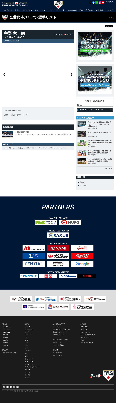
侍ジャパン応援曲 (58, 345)
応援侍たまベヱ (57, 342)
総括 (26, 353)
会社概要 (55, 350)
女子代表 (5, 345)
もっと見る (108, 168)
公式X (82, 340)
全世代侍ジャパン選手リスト (33, 17)
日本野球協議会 (57, 352)
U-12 (57, 148)
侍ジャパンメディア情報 (60, 339)
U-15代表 (5, 340)
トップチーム (10, 148)
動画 (26, 356)
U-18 (45, 148)
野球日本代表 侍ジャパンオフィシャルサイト (15, 4)
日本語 (107, 1)
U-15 (51, 148)
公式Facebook (85, 337)
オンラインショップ (87, 332)
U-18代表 (5, 337)
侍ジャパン (56, 327)
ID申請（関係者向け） (87, 343)
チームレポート (29, 361)
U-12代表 (5, 343)
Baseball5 (28, 351)
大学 (38, 148)
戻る (112, 18)
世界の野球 (84, 329)
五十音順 (83, 185)
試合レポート (29, 359)
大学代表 (5, 335)
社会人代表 (6, 329)
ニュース (27, 372)
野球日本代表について (59, 332)
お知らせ (27, 369)
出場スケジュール (58, 335)
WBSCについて (57, 355)
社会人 (20, 148)
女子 (64, 148)
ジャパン (27, 327)
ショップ (27, 377)
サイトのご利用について (88, 335)
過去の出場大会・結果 (9, 353)
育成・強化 (84, 327)
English (112, 2)
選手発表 (27, 375)
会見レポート (29, 364)
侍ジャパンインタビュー (32, 367)
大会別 (82, 182)
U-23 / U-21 (30, 148)
